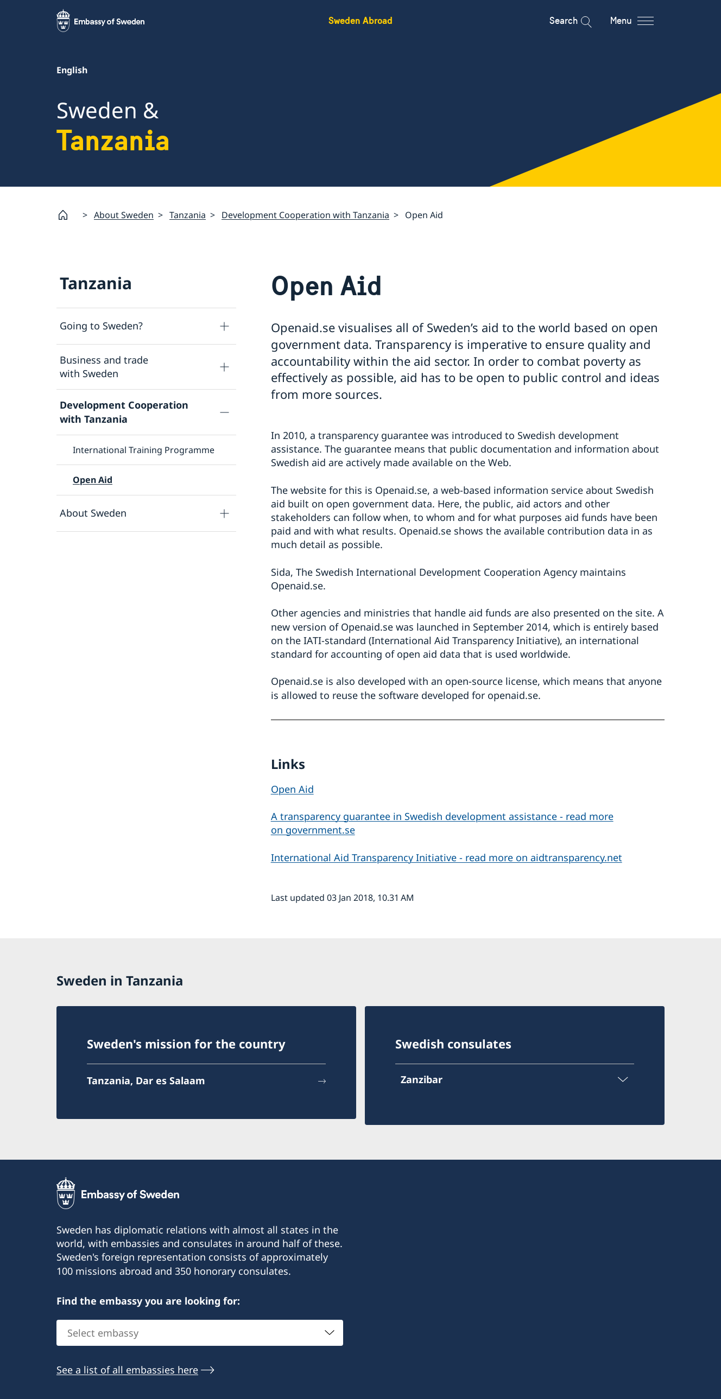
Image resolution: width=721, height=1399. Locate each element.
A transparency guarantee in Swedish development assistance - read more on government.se (442, 822)
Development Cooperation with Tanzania (305, 215)
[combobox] (199, 1333)
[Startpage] (67, 215)
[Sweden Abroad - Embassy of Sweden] (110, 20)
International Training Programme (143, 450)
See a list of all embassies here (127, 1369)
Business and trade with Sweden (104, 366)
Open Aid (92, 480)
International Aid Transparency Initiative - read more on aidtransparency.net (446, 857)
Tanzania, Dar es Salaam (146, 1080)
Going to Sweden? (101, 325)
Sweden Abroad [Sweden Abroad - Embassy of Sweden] (360, 20)
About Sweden (124, 215)
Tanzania (187, 215)
